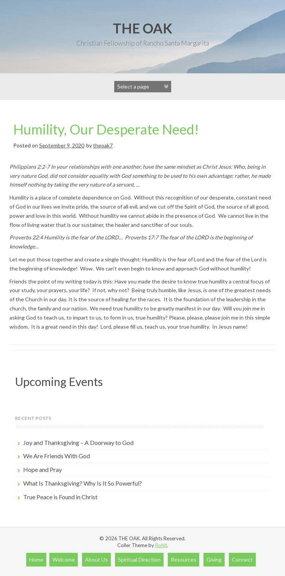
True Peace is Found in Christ (60, 496)
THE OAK (142, 28)
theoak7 (103, 145)
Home (36, 559)
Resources (183, 559)
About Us (96, 559)
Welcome (63, 559)
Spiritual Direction (139, 559)
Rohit (161, 545)
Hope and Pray (42, 469)
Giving (214, 559)
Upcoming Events (59, 381)
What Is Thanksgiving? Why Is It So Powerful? (82, 483)
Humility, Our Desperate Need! (106, 129)
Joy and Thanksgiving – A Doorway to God (78, 442)
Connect (242, 559)
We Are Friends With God (56, 455)
